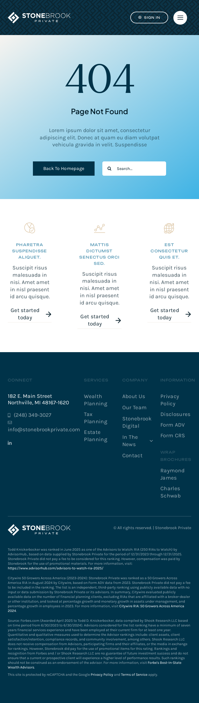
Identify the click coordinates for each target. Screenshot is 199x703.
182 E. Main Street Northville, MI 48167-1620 (38, 399)
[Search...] (134, 168)
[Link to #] (180, 18)
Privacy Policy (102, 674)
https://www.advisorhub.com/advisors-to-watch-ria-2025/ (55, 568)
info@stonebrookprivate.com (44, 429)
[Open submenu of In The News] (150, 441)
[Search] (109, 168)
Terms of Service (134, 674)
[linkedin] (10, 443)
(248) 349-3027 (32, 415)
